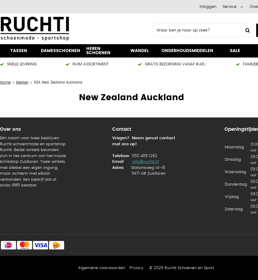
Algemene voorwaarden (101, 268)
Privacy (136, 268)
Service (230, 7)
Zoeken (247, 30)
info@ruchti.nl (145, 162)
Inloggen (208, 7)
